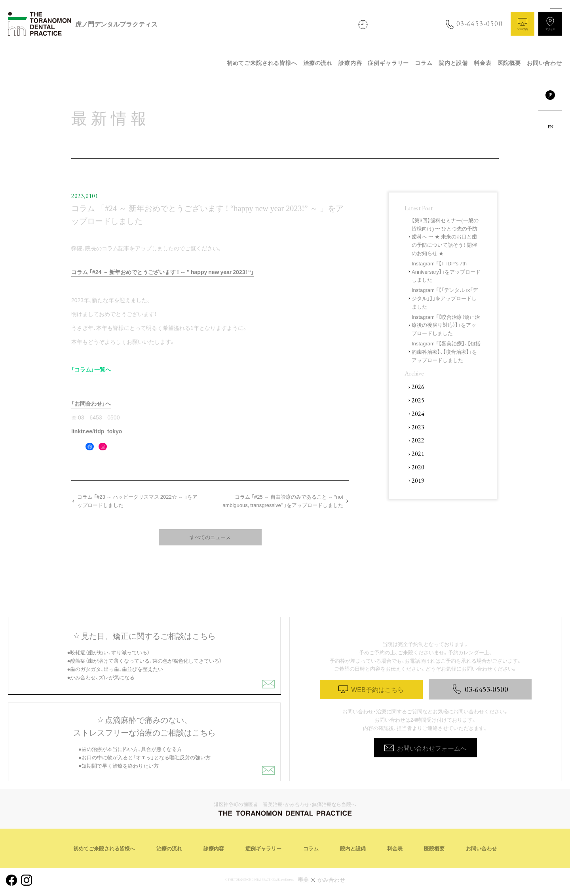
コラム (424, 63)
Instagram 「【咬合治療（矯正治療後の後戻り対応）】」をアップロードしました (446, 325)
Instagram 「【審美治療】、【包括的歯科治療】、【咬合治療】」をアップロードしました (446, 351)
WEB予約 (522, 23)
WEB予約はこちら (370, 689)
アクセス (550, 23)
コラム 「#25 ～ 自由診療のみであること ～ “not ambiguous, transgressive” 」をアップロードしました (282, 501)
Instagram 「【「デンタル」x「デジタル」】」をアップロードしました (445, 298)
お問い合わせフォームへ (425, 748)
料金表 (483, 63)
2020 (418, 467)
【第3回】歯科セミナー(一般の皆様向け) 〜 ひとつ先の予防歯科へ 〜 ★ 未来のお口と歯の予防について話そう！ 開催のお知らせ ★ (445, 236)
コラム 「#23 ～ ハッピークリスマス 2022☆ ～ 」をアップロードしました (137, 501)
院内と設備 (453, 63)
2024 (418, 414)
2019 (418, 480)
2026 (418, 387)
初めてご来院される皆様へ (262, 63)
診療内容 (350, 63)
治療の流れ (317, 63)
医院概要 (509, 63)
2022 (418, 440)
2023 (418, 427)
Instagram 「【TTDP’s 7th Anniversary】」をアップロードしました (446, 271)
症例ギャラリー (388, 63)
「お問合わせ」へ (91, 403)
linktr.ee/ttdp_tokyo (96, 431)
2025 (418, 400)
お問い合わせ (544, 63)
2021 (418, 454)
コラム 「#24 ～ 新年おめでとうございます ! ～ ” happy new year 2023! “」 (162, 272)
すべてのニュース (210, 537)
